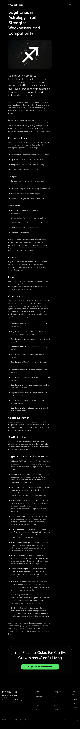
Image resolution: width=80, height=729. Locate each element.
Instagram (75, 699)
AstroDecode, (10, 720)
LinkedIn (74, 708)
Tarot (37, 705)
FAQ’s (55, 705)
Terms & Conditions (64, 720)
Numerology (39, 701)
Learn (37, 709)
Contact (56, 709)
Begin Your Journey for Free (40, 667)
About (55, 697)
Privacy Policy (74, 720)
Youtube (74, 703)
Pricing (56, 701)
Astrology (39, 697)
